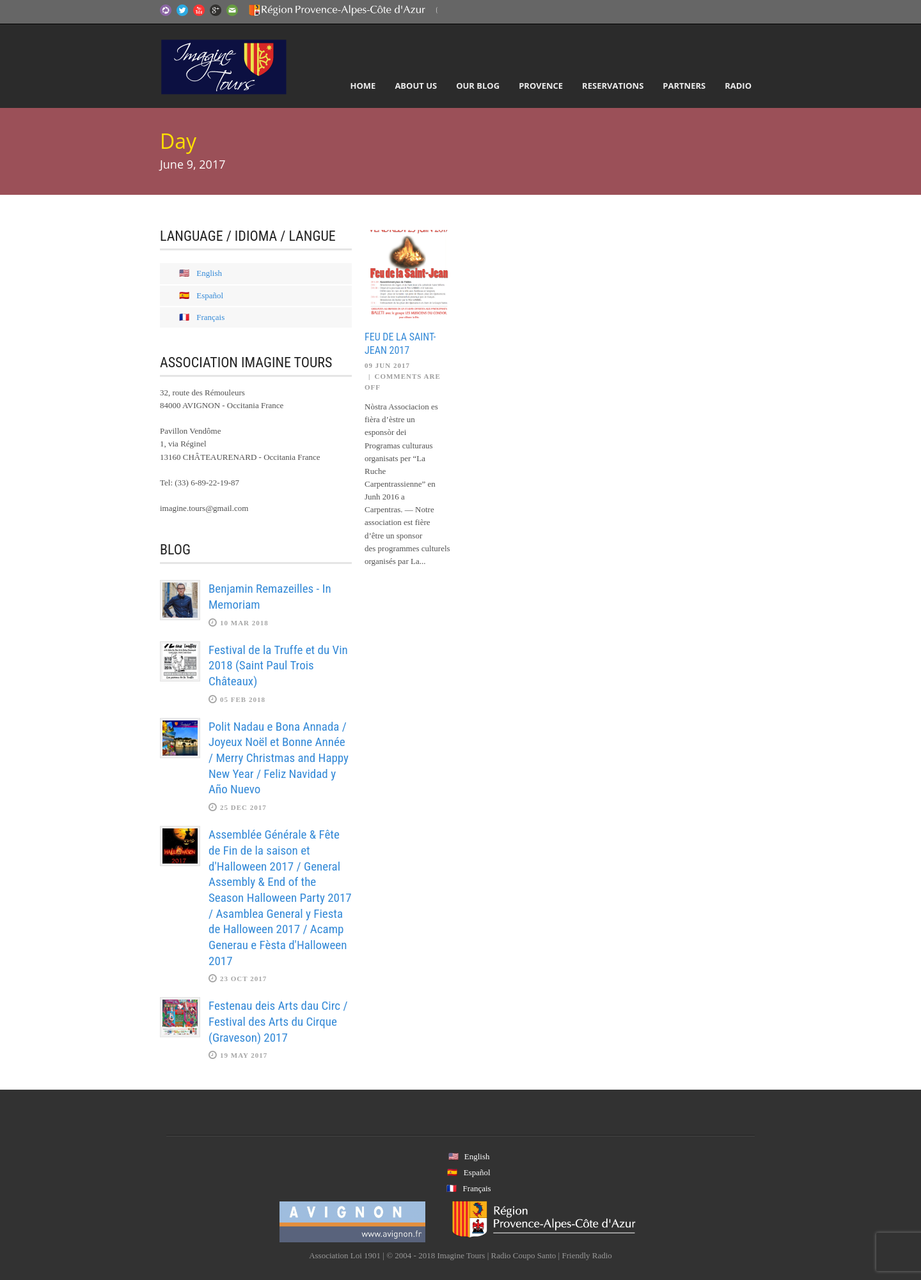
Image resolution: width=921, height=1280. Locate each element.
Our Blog (478, 85)
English (209, 273)
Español (209, 295)
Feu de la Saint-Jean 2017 (400, 343)
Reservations (612, 85)
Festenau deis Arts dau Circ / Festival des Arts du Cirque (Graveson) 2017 (278, 1021)
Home (363, 85)
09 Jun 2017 (387, 365)
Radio (738, 85)
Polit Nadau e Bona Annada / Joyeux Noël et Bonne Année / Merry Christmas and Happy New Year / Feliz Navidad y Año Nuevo (279, 758)
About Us (416, 85)
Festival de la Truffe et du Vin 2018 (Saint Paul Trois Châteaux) (278, 666)
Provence (541, 85)
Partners (684, 85)
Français (210, 317)
